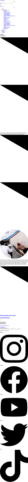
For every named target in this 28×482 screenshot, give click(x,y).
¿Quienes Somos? (6, 10)
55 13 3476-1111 (2, 327)
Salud (5, 16)
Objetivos (5, 11)
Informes (5, 19)
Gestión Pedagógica (7, 14)
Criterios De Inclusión (7, 12)
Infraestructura (6, 18)
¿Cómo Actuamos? (7, 13)
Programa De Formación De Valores (9, 15)
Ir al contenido (2, 0)
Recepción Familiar (7, 17)
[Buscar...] (7, 3)
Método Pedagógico (7, 24)
